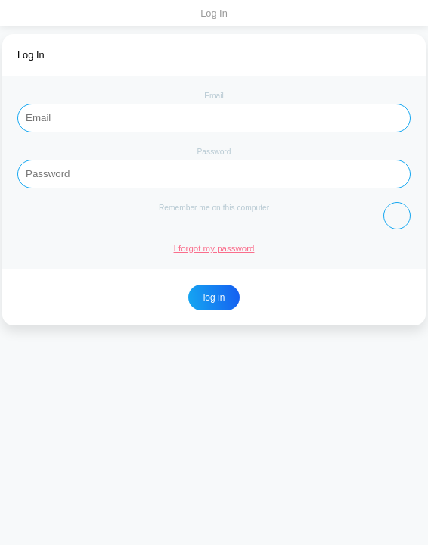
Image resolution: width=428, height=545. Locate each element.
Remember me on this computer (214, 208)
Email (214, 96)
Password (214, 152)
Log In (214, 13)
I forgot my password (214, 248)
